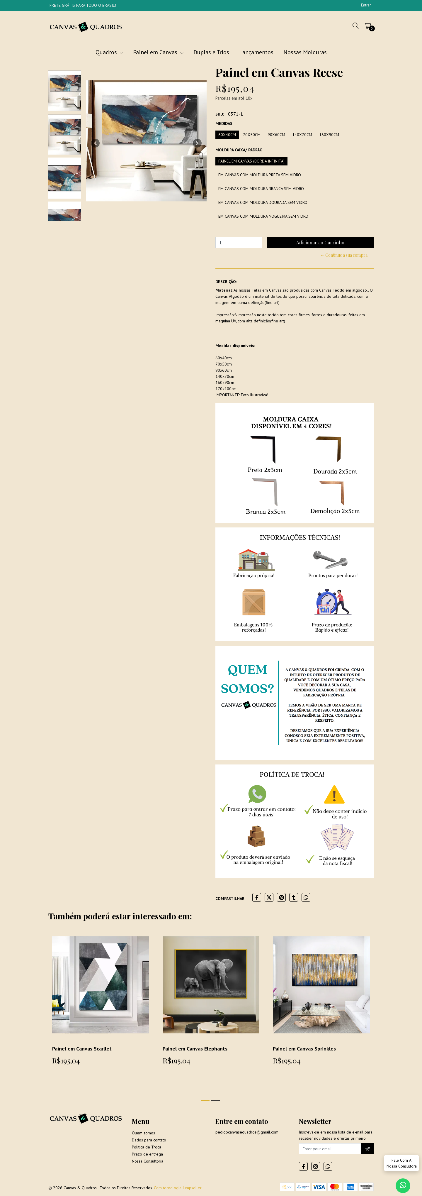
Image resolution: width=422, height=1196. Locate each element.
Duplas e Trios (211, 52)
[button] (95, 143)
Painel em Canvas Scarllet (82, 1048)
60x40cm (227, 134)
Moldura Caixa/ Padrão (239, 150)
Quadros (109, 52)
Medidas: (224, 123)
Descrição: (226, 281)
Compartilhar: (230, 898)
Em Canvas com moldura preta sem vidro (259, 174)
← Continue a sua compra (343, 255)
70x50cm (252, 134)
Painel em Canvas (158, 52)
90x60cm (276, 134)
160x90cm (329, 134)
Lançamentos (256, 52)
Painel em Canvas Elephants (195, 1048)
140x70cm (302, 134)
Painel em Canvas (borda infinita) (251, 161)
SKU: (219, 114)
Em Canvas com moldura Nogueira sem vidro (263, 216)
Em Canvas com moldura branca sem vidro (261, 188)
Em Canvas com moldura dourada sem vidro (262, 202)
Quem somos (143, 1133)
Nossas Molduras (305, 52)
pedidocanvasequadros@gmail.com (246, 1132)
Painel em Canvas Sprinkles (304, 1048)
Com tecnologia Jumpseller (177, 1187)
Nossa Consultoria (147, 1161)
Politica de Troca (146, 1147)
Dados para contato (149, 1140)
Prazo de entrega (147, 1154)
